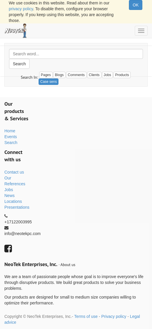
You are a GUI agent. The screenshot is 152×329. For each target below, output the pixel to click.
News (9, 195)
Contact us (14, 172)
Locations (13, 201)
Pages (46, 75)
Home (9, 130)
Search (19, 63)
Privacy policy (113, 316)
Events (10, 136)
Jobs (8, 189)
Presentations (17, 207)
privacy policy (21, 8)
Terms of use (86, 316)
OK (136, 5)
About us (68, 264)
